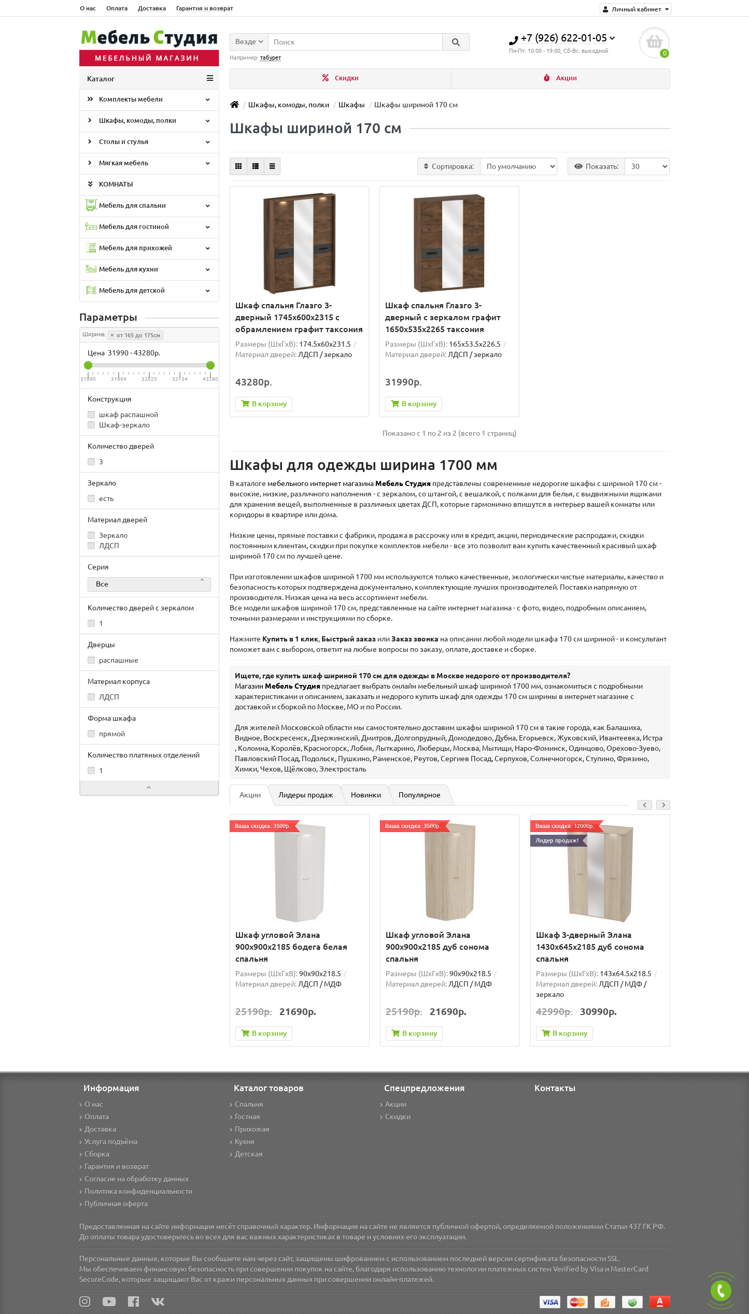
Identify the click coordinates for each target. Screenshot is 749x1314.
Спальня (246, 1104)
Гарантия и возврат (204, 8)
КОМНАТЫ (109, 185)
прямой (106, 734)
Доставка (152, 8)
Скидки (340, 78)
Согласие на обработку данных (134, 1179)
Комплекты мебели (148, 100)
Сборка (94, 1154)
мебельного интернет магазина (349, 483)
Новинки (366, 795)
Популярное (420, 795)
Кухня (242, 1141)
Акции (560, 78)
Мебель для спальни (148, 206)
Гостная (245, 1116)
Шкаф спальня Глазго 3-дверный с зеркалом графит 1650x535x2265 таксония (443, 317)
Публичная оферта (113, 1203)
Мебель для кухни (148, 269)
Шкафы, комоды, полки (148, 121)
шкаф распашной (123, 414)
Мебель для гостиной (148, 227)
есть (101, 498)
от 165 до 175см (135, 335)
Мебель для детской (148, 290)
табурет (270, 57)
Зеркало (108, 535)
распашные (113, 660)
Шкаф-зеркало (119, 425)
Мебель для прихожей (148, 248)
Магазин (277, 686)
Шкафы (351, 105)
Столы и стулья (148, 142)
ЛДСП (103, 545)
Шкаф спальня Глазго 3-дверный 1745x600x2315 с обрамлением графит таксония (299, 317)
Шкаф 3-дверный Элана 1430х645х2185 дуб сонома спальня (590, 946)
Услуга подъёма (108, 1141)
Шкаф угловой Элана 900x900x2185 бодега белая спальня (291, 946)
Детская (246, 1154)
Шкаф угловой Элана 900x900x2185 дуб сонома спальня (437, 946)
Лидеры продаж (305, 795)
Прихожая (250, 1129)
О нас (88, 8)
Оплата (117, 8)
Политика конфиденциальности (135, 1191)
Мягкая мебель (148, 164)
